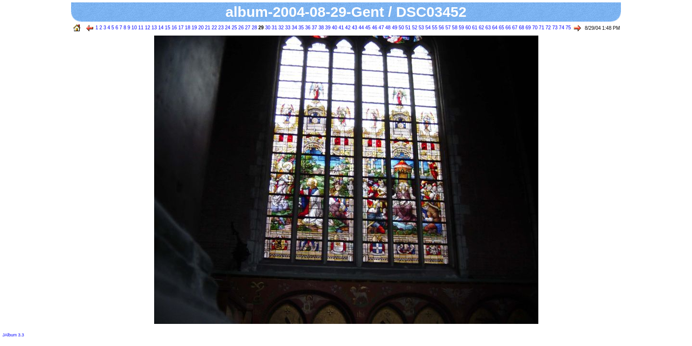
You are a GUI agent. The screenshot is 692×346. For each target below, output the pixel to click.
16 (173, 27)
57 (447, 27)
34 (294, 27)
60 (467, 27)
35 (300, 27)
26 (240, 27)
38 (320, 27)
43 (354, 27)
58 (454, 27)
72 (547, 27)
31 (273, 27)
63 (487, 27)
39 (327, 27)
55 (434, 27)
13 (153, 27)
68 (521, 27)
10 (133, 27)
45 (367, 27)
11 (140, 27)
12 (147, 27)
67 (514, 27)
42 (347, 27)
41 (340, 27)
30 (267, 27)
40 (333, 27)
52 (414, 27)
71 (540, 27)
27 (246, 27)
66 (507, 27)
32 (280, 27)
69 (527, 27)
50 (400, 27)
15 (167, 27)
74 (561, 27)
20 (200, 27)
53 (420, 27)
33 (287, 27)
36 (307, 27)
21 (207, 27)
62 (480, 27)
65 (501, 27)
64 (494, 27)
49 (393, 27)
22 (213, 27)
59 (460, 27)
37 (314, 27)
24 (227, 27)
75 (567, 27)
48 (387, 27)
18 (186, 27)
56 (440, 27)
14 (160, 27)
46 (374, 27)
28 (253, 27)
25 (234, 27)
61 (474, 27)
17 (180, 27)
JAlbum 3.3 (13, 335)
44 (360, 27)
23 (220, 27)
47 (380, 27)
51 (407, 27)
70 (534, 27)
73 (554, 27)
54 (427, 27)
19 (193, 27)
